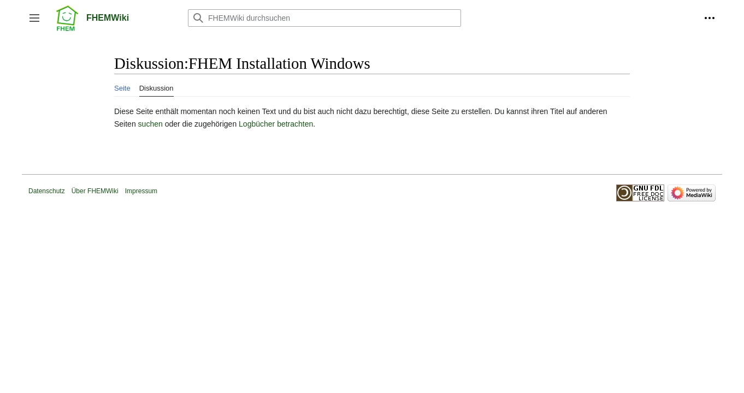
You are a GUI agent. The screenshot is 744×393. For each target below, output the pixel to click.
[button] (34, 18)
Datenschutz (46, 191)
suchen (150, 124)
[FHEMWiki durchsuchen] (324, 18)
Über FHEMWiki (95, 191)
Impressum (141, 191)
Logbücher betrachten (276, 124)
